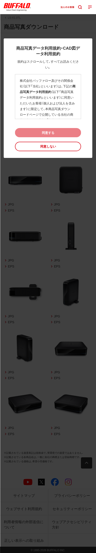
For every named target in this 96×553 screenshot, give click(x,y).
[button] (48, 146)
